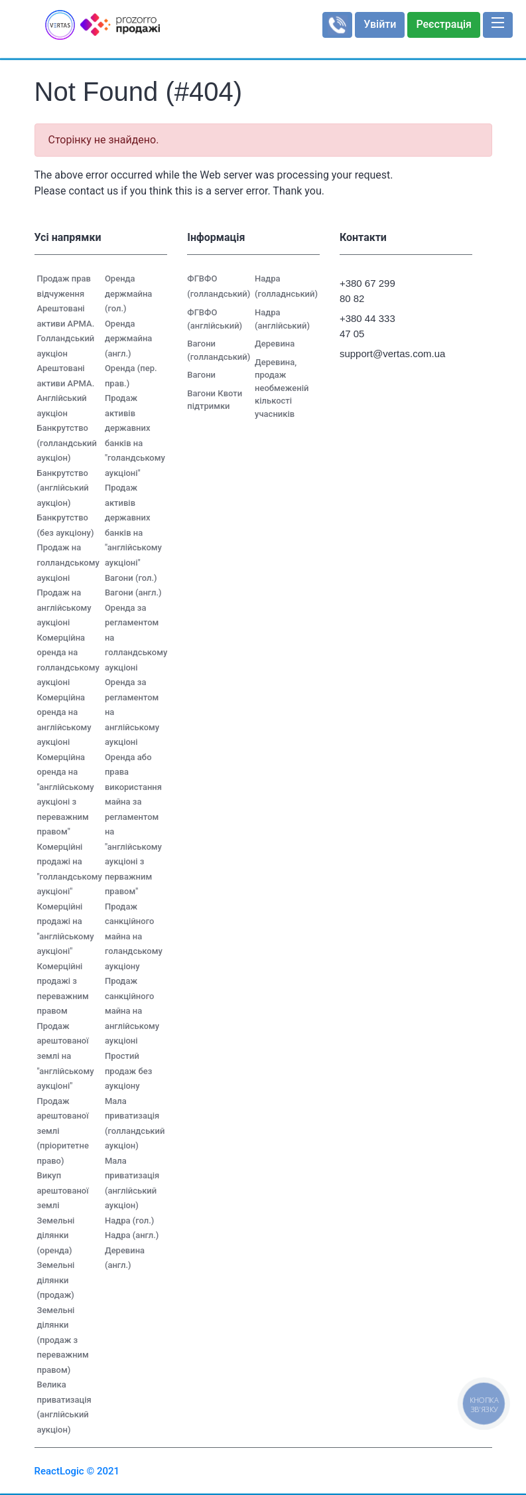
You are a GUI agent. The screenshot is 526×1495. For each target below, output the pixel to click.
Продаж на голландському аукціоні (68, 562)
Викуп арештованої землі (63, 1190)
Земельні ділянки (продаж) (56, 1280)
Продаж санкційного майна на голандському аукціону (134, 936)
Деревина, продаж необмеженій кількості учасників (281, 388)
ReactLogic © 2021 (77, 1471)
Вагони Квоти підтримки (214, 400)
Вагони (201, 375)
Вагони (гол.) (131, 578)
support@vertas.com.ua (373, 353)
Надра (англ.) (132, 1235)
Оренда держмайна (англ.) (128, 338)
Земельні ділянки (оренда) (56, 1235)
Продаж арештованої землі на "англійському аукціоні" (65, 1056)
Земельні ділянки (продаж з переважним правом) (63, 1340)
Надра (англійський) (282, 319)
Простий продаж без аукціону (128, 1071)
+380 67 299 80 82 (367, 290)
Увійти (379, 24)
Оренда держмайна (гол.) (128, 293)
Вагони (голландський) (218, 350)
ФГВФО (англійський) (214, 319)
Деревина (275, 344)
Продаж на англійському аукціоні (64, 607)
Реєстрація (444, 24)
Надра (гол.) (129, 1220)
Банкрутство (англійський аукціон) (63, 488)
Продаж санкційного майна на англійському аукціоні (132, 1011)
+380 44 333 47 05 (367, 326)
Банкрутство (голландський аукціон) (67, 443)
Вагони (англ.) (133, 592)
